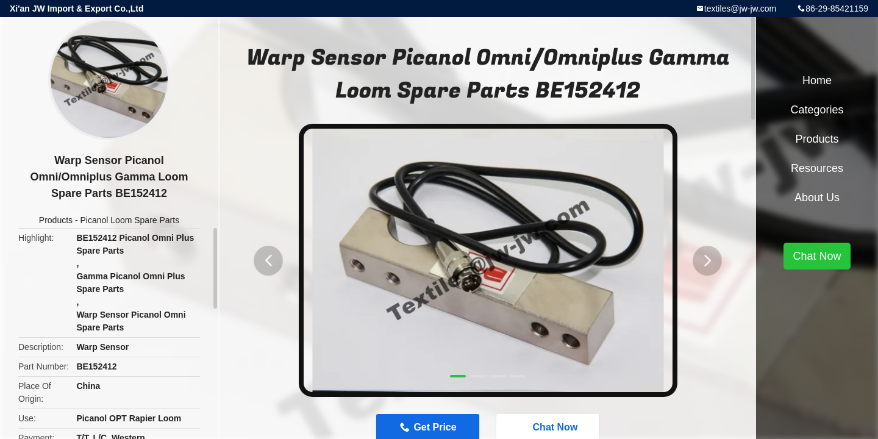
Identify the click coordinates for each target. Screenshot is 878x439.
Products (56, 220)
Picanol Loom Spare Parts (130, 220)
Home (817, 80)
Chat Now (817, 256)
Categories (816, 110)
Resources (817, 168)
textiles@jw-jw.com (740, 8)
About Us (817, 197)
